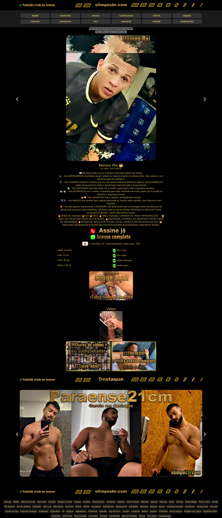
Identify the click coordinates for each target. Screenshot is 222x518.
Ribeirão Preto (210, 511)
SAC (96, 21)
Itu (63, 511)
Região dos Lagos (192, 511)
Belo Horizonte (28, 502)
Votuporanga (165, 516)
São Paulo (58, 506)
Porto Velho (204, 502)
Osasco (153, 511)
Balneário (133, 506)
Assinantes (187, 21)
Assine (157, 21)
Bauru (162, 506)
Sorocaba (93, 516)
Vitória (78, 506)
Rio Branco (9, 506)
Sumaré (103, 516)
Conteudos (126, 16)
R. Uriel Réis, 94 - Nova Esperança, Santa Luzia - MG (111, 244)
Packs (95, 16)
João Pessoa (133, 502)
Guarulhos (55, 511)
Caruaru (214, 506)
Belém (16, 502)
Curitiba (86, 502)
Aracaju (7, 502)
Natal (171, 502)
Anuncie (126, 21)
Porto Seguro (175, 511)
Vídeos (187, 16)
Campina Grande (175, 506)
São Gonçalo (80, 516)
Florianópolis (98, 502)
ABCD (86, 506)
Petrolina (163, 511)
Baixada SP (121, 506)
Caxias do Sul (11, 511)
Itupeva (69, 511)
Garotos (65, 16)
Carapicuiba (202, 506)
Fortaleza (110, 502)
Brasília (52, 502)
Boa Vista (41, 502)
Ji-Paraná (92, 511)
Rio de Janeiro (24, 506)
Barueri (153, 506)
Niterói (145, 511)
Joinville (103, 511)
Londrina (135, 511)
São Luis (47, 506)
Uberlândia (114, 516)
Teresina (69, 506)
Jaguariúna (80, 511)
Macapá (145, 502)
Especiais (65, 21)
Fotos (156, 16)
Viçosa (142, 516)
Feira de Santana (28, 511)
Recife (215, 502)
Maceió (153, 502)
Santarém (56, 516)
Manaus (163, 502)
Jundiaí (125, 511)
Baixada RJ (108, 506)
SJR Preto (67, 516)
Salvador (37, 506)
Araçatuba (96, 506)
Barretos (144, 506)
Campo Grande (64, 502)
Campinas (190, 506)
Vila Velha (152, 516)
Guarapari (43, 511)
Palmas (179, 502)
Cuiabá (77, 502)
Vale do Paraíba (129, 516)
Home (35, 16)
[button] (16, 98)
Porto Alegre (191, 502)
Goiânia (121, 502)
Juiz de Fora (114, 511)
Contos (35, 21)
